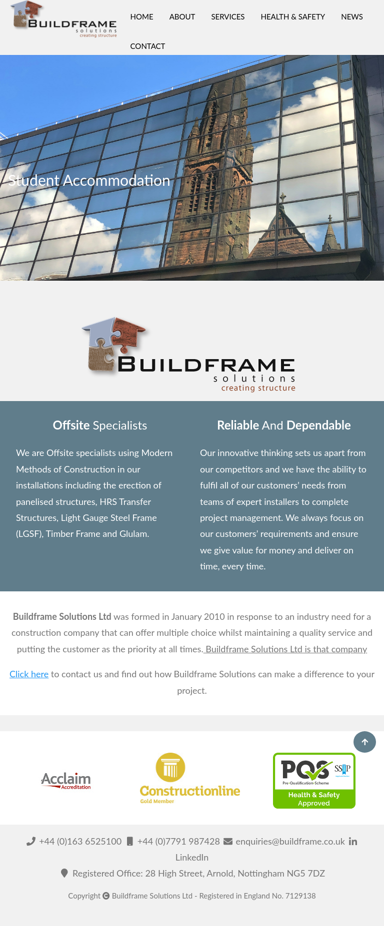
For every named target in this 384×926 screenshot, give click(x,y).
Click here (29, 673)
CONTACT (148, 45)
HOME (142, 16)
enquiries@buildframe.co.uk (284, 841)
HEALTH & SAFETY (292, 16)
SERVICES (227, 16)
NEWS (352, 16)
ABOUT (183, 16)
